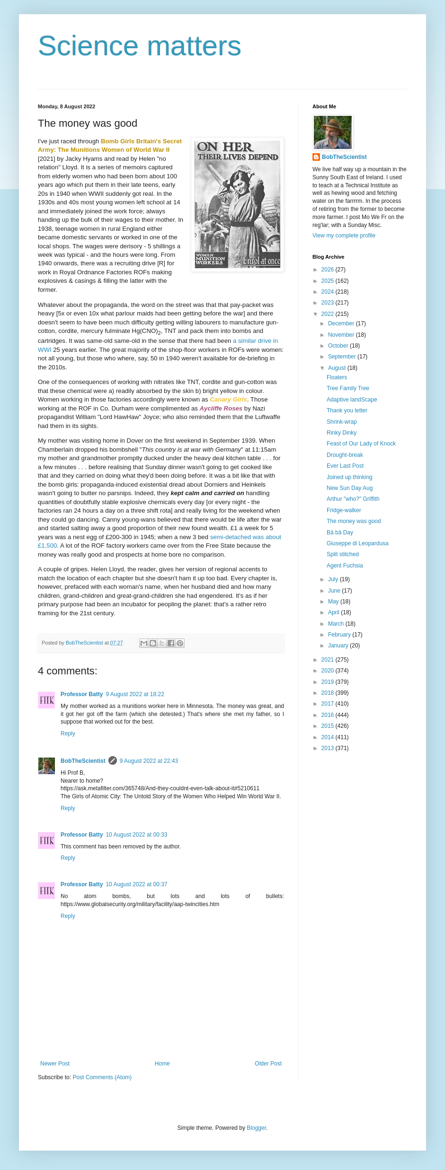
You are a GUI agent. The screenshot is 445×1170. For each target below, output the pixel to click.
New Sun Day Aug (350, 488)
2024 (328, 291)
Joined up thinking (350, 477)
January (339, 645)
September (342, 356)
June (335, 590)
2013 (328, 748)
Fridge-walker (344, 510)
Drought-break (345, 455)
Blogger (256, 1128)
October (339, 345)
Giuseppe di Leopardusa (358, 543)
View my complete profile (343, 235)
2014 (328, 737)
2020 (328, 670)
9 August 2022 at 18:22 (135, 694)
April (334, 612)
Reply (68, 733)
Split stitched (343, 554)
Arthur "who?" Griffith (353, 499)
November (342, 335)
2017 (328, 703)
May (334, 601)
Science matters (139, 45)
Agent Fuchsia (345, 565)
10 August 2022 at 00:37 (136, 884)
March (337, 623)
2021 (328, 659)
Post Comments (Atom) (102, 1077)
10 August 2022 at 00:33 (136, 834)
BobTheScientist (83, 761)
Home (162, 1063)
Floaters (337, 377)
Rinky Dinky (341, 432)
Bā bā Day (340, 532)
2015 (328, 726)
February (340, 634)
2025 (328, 281)
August (337, 368)
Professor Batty (82, 694)
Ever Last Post (345, 466)
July (334, 579)
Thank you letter (347, 410)
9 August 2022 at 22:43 (149, 761)
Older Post (268, 1063)
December (342, 323)
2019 (328, 682)
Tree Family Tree (348, 388)
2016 (328, 715)
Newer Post (55, 1063)
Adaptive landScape (352, 399)
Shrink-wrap (342, 422)
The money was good (354, 521)
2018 (328, 693)
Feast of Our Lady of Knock (361, 443)
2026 (328, 269)
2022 (328, 314)
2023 (328, 302)
